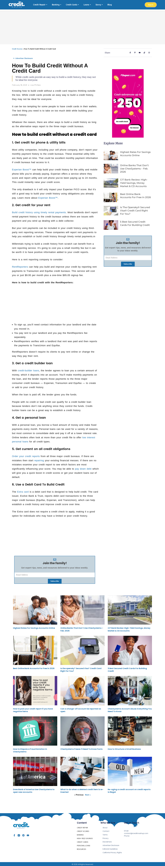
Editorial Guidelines (110, 848)
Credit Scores (17, 48)
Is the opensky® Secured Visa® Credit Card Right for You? (135, 209)
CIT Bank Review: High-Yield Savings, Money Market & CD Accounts (133, 182)
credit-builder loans (28, 369)
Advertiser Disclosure (24, 57)
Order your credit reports (26, 455)
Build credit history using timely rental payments (39, 211)
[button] (54, 57)
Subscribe (54, 580)
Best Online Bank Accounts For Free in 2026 (34, 667)
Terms (105, 834)
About (105, 826)
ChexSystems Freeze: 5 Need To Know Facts (81, 748)
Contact (106, 830)
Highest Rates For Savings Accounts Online (34, 627)
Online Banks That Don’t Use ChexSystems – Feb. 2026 (134, 167)
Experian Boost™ (21, 168)
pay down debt (83, 467)
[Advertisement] (82, 25)
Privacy (105, 837)
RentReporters (20, 265)
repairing (39, 459)
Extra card (23, 490)
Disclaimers (107, 841)
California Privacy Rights (112, 852)
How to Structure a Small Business (124, 748)
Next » (88, 794)
